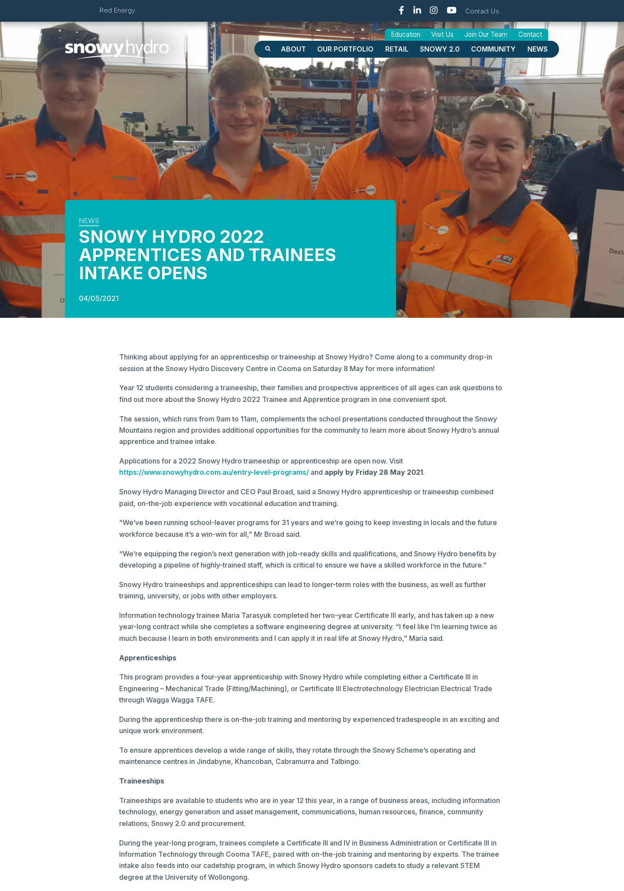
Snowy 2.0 (440, 49)
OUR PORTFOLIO (345, 49)
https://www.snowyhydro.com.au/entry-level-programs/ (214, 472)
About (293, 49)
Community (493, 49)
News (537, 49)
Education (405, 34)
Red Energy (117, 10)
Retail (397, 49)
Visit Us (442, 34)
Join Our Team (486, 34)
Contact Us (482, 11)
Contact (530, 34)
